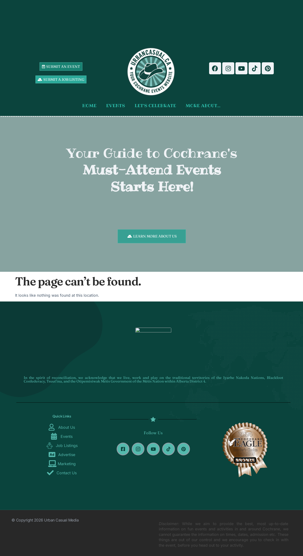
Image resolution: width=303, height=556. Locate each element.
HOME (89, 106)
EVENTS (115, 106)
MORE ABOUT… (203, 106)
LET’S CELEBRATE (155, 106)
